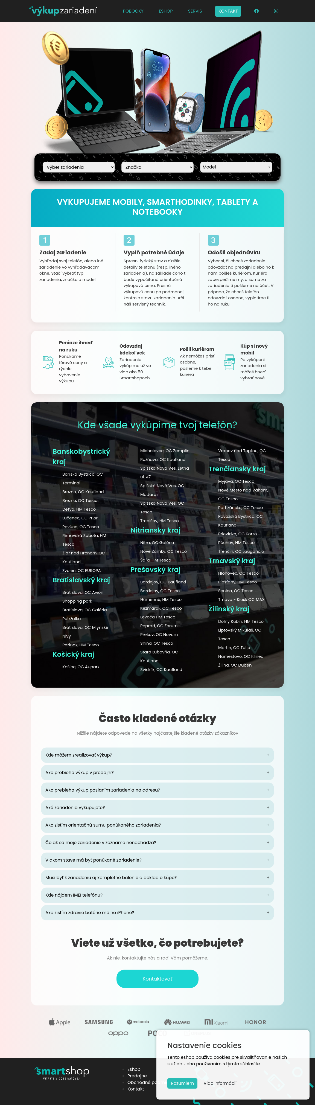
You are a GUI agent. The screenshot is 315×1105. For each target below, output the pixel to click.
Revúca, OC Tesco (80, 527)
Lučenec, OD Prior (80, 518)
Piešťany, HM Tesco (237, 582)
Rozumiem (182, 1083)
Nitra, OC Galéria (157, 542)
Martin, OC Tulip (234, 647)
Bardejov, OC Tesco (160, 591)
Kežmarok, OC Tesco (161, 608)
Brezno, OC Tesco (79, 500)
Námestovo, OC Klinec (240, 656)
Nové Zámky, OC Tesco (163, 551)
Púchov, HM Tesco (236, 542)
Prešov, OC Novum (159, 634)
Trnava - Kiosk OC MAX (241, 599)
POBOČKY (133, 11)
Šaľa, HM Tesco (155, 560)
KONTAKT (228, 11)
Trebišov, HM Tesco (159, 521)
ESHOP (166, 11)
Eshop (134, 1069)
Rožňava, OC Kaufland (162, 459)
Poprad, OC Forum (158, 626)
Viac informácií (220, 1083)
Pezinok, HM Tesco (80, 645)
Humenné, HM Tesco (161, 599)
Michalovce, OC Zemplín (164, 450)
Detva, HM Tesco (79, 509)
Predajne (137, 1076)
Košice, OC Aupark (81, 667)
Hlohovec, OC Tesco (238, 573)
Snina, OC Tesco (156, 643)
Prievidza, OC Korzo (237, 534)
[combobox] (236, 167)
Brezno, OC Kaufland (83, 492)
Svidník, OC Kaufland (161, 669)
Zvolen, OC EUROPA (81, 570)
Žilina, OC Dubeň (235, 665)
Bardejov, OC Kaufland (163, 582)
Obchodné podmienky (151, 1082)
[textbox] (236, 166)
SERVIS (195, 11)
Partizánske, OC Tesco (240, 507)
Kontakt (135, 1089)
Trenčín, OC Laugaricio (241, 551)
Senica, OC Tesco (235, 591)
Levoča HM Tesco (157, 617)
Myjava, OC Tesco (236, 481)
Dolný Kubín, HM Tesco (241, 621)
